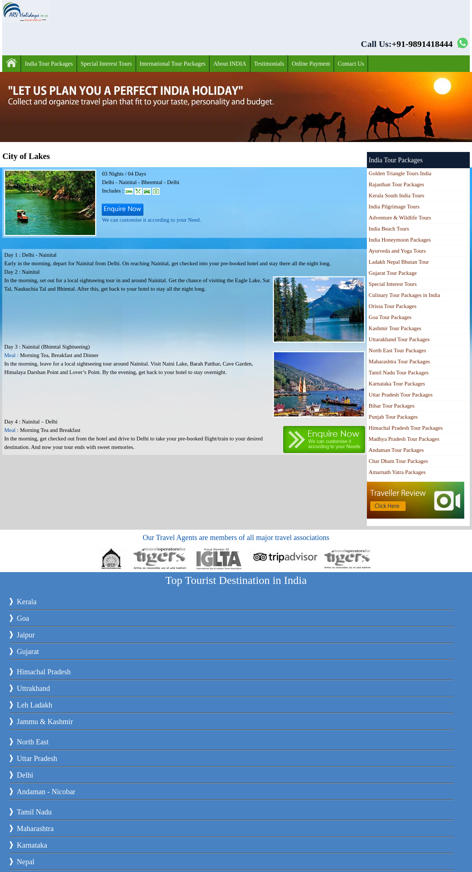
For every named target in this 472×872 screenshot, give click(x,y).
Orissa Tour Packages (392, 306)
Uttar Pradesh (37, 758)
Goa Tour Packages (390, 317)
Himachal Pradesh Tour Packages (406, 428)
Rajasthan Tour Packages (396, 184)
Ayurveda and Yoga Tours (397, 251)
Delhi (25, 775)
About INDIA (229, 63)
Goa (23, 618)
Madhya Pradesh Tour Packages (404, 439)
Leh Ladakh (34, 705)
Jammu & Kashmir (45, 721)
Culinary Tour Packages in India (404, 295)
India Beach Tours (389, 229)
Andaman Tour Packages (396, 450)
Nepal (26, 862)
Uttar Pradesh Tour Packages (401, 395)
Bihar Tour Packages (391, 406)
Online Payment (311, 63)
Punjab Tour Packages (393, 417)
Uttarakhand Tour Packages (399, 339)
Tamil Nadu (34, 812)
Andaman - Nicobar (46, 792)
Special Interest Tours (106, 63)
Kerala (27, 602)
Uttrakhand (33, 688)
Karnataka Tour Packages (397, 384)
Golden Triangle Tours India (400, 173)
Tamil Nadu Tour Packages (398, 373)
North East (33, 742)
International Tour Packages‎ (173, 63)
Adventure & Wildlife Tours (400, 218)
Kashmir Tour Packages (395, 328)
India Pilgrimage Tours (394, 207)
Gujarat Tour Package (393, 273)
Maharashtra (35, 828)
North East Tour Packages (397, 350)
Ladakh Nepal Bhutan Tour (399, 262)
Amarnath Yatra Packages (397, 472)
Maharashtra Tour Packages (399, 361)
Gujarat (28, 651)
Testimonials (269, 63)
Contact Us (351, 63)
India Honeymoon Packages (400, 240)
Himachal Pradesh (44, 672)
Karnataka (32, 845)
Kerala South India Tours (396, 195)
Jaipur (26, 635)
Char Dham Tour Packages (398, 461)
